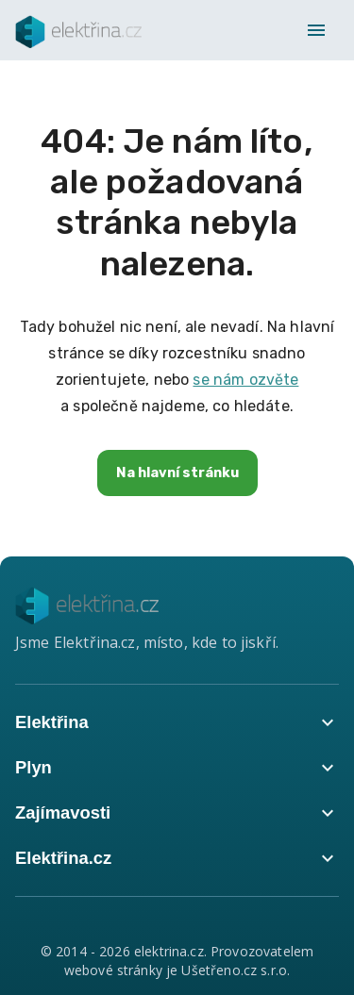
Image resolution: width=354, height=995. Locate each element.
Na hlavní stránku (177, 473)
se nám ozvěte (245, 380)
